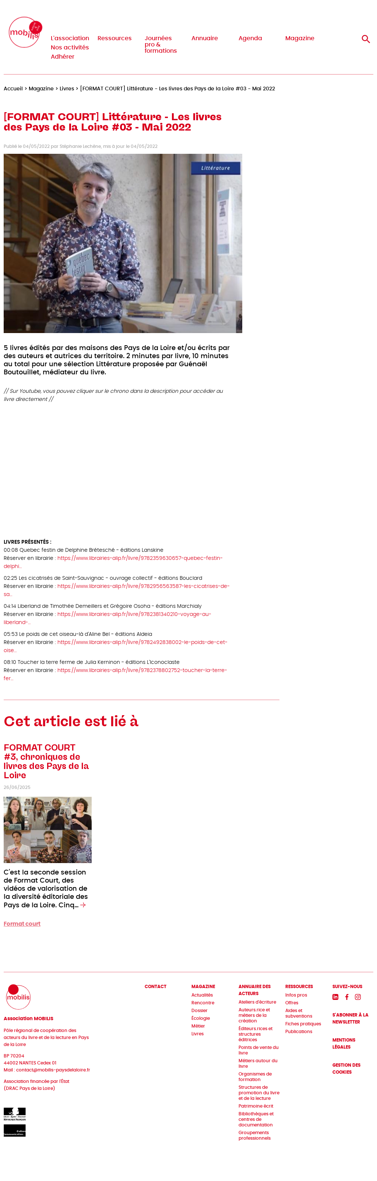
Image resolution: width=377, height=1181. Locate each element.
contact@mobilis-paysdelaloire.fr (53, 1070)
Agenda (250, 38)
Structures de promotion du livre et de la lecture (259, 1093)
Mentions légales (343, 1043)
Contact (155, 986)
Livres (197, 1034)
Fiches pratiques (303, 1024)
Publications (298, 1031)
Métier (198, 1026)
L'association (70, 38)
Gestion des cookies (346, 1068)
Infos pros (296, 995)
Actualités (202, 995)
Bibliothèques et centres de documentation (256, 1119)
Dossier (199, 1010)
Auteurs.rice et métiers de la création (254, 1015)
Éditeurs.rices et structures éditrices (255, 1034)
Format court (22, 924)
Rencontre (202, 1003)
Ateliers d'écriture (257, 1002)
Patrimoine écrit (256, 1106)
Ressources (115, 38)
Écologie (200, 1018)
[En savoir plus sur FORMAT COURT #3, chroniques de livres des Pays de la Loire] (83, 905)
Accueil (13, 88)
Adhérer (62, 57)
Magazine (299, 38)
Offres (291, 1003)
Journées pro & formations (161, 44)
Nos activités (70, 48)
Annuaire (204, 38)
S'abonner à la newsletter (350, 1018)
